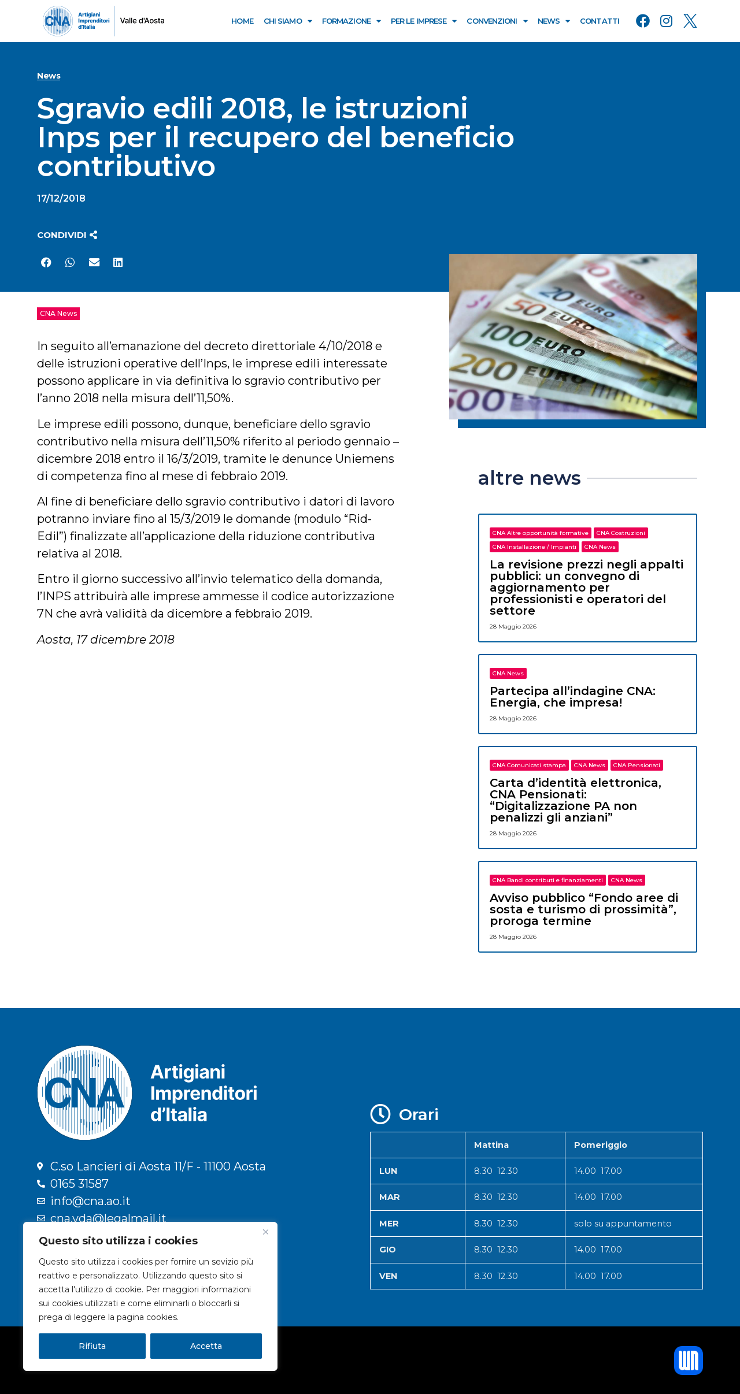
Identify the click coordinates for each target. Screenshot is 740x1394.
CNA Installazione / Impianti (534, 547)
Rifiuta (92, 1346)
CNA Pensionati (636, 765)
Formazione (351, 21)
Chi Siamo (288, 21)
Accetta (206, 1346)
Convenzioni (497, 21)
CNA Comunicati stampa (529, 765)
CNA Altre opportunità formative (541, 533)
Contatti (599, 20)
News (554, 21)
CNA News (58, 313)
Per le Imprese (424, 21)
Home (242, 20)
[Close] (265, 1232)
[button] (67, 235)
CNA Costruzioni (621, 533)
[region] (150, 1296)
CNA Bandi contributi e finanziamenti (548, 880)
